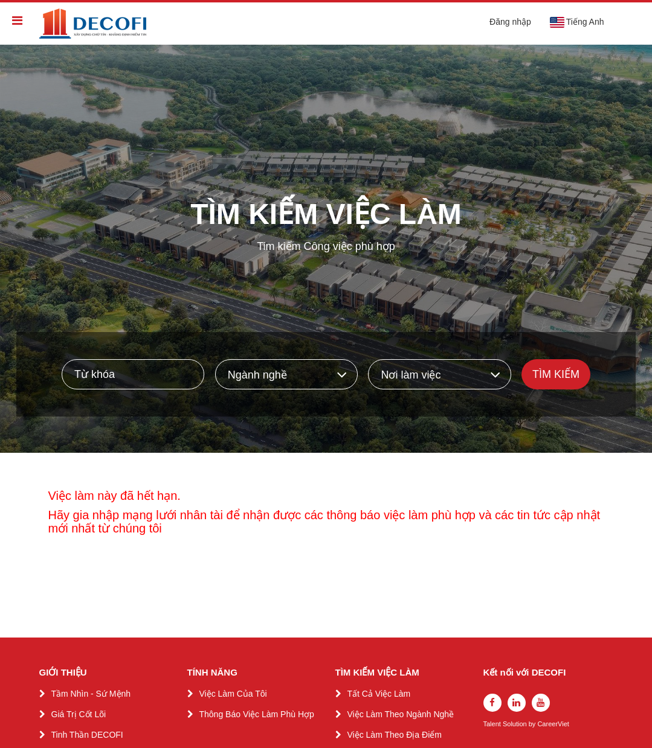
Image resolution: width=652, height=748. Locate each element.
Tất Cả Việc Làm (379, 693)
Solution (516, 724)
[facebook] (492, 703)
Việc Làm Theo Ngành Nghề (400, 714)
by (533, 724)
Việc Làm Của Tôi (233, 693)
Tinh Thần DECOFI (87, 735)
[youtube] (541, 703)
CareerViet (553, 724)
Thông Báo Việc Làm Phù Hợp (256, 714)
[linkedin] (517, 703)
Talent (493, 724)
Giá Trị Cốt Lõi (78, 714)
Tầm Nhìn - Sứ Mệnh (91, 693)
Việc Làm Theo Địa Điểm (394, 735)
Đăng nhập (510, 22)
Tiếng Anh (576, 22)
